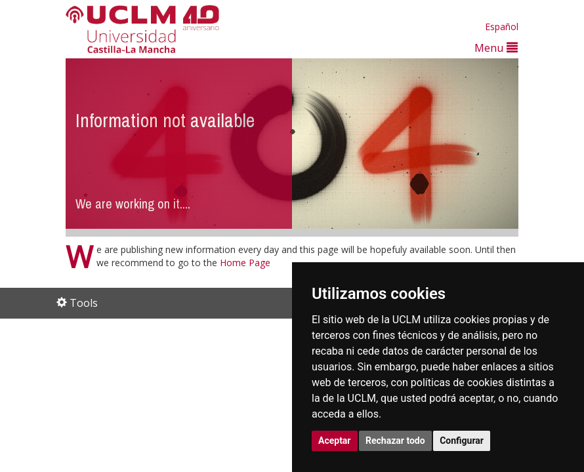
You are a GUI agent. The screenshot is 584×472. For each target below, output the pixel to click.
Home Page (245, 262)
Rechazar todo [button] (395, 440)
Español (501, 26)
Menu (496, 47)
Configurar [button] (462, 440)
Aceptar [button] (334, 440)
